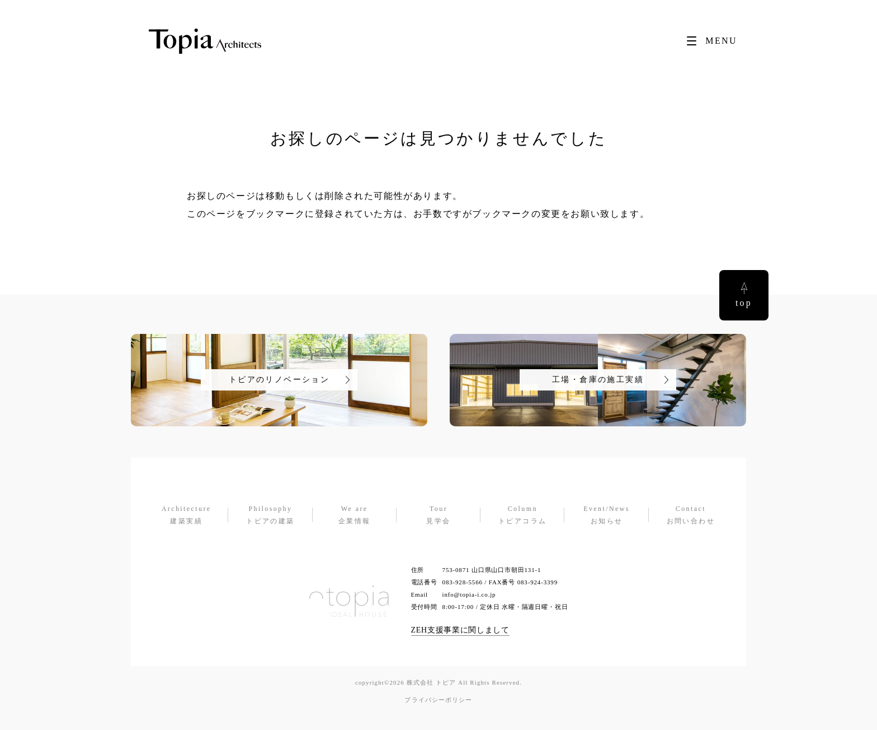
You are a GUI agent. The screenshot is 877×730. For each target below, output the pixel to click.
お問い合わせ (691, 514)
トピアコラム (522, 514)
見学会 (438, 514)
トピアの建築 (270, 514)
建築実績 (186, 514)
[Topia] (205, 41)
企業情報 (355, 514)
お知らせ (606, 514)
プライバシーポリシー (438, 700)
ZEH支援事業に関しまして (460, 630)
